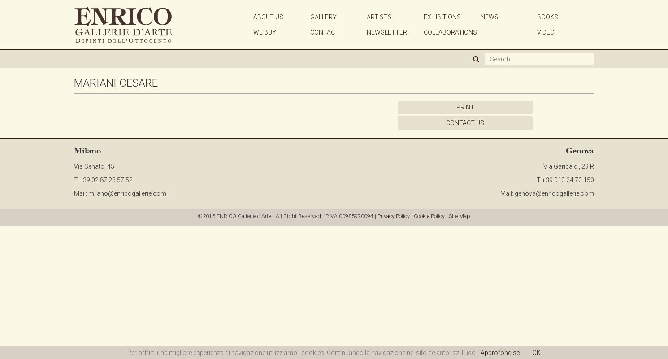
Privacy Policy (393, 216)
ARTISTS (379, 17)
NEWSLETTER (387, 32)
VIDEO (546, 32)
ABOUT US (268, 17)
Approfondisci (501, 352)
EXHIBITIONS (442, 17)
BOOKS (547, 17)
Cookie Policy (429, 216)
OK (536, 352)
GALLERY (323, 17)
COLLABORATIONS (450, 32)
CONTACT (324, 32)
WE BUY (264, 32)
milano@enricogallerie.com (127, 193)
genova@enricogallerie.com (554, 193)
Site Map (459, 216)
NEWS (490, 17)
